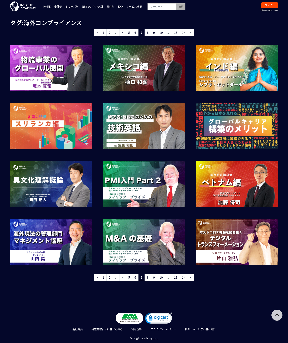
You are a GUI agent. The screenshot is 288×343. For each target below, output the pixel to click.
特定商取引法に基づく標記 (107, 329)
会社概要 (77, 329)
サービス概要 (134, 6)
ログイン (269, 5)
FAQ (120, 6)
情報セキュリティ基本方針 (200, 329)
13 (176, 32)
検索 (180, 6)
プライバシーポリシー (163, 329)
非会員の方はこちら (269, 10)
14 (183, 32)
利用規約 (136, 329)
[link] (159, 318)
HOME (47, 6)
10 (161, 32)
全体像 (58, 6)
